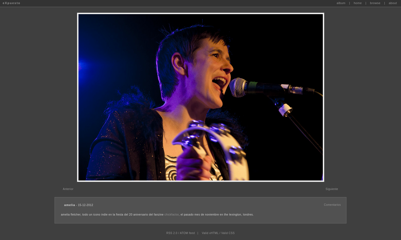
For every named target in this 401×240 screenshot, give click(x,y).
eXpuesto (12, 3)
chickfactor (172, 214)
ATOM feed (187, 233)
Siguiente (332, 189)
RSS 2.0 (172, 233)
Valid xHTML (210, 233)
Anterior (68, 189)
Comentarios (332, 204)
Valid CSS (228, 233)
